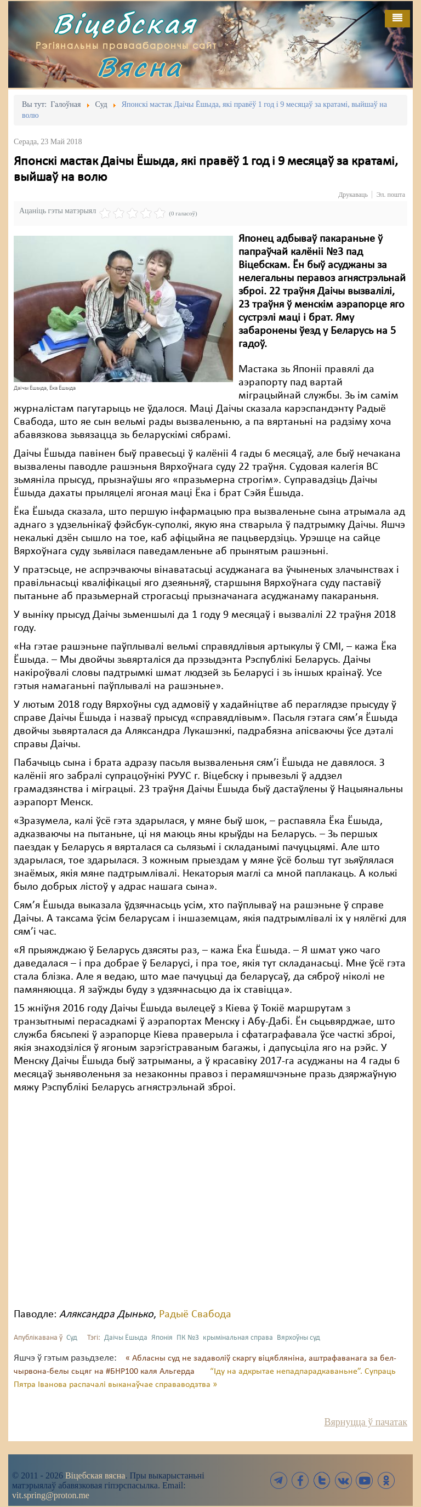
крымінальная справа (238, 1338)
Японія (162, 1338)
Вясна (139, 66)
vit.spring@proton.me (50, 1495)
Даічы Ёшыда (125, 1338)
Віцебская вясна (95, 1475)
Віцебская (124, 23)
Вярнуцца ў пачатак (366, 1422)
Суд (71, 1338)
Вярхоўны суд (298, 1338)
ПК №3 (188, 1338)
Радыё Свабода (195, 1314)
